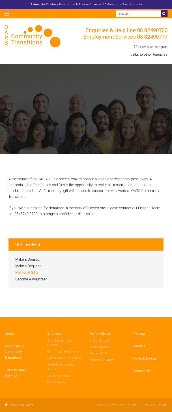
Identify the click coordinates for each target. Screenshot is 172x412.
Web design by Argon (156, 404)
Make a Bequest (28, 266)
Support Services (58, 375)
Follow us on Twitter (18, 405)
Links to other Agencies (149, 54)
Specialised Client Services (64, 358)
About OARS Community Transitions (14, 352)
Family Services (57, 382)
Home (9, 333)
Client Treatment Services (63, 351)
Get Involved (100, 333)
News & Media (144, 358)
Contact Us (141, 371)
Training (139, 333)
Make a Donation (28, 259)
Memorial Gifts (27, 272)
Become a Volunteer (31, 279)
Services (54, 333)
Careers (139, 346)
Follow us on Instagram (151, 46)
